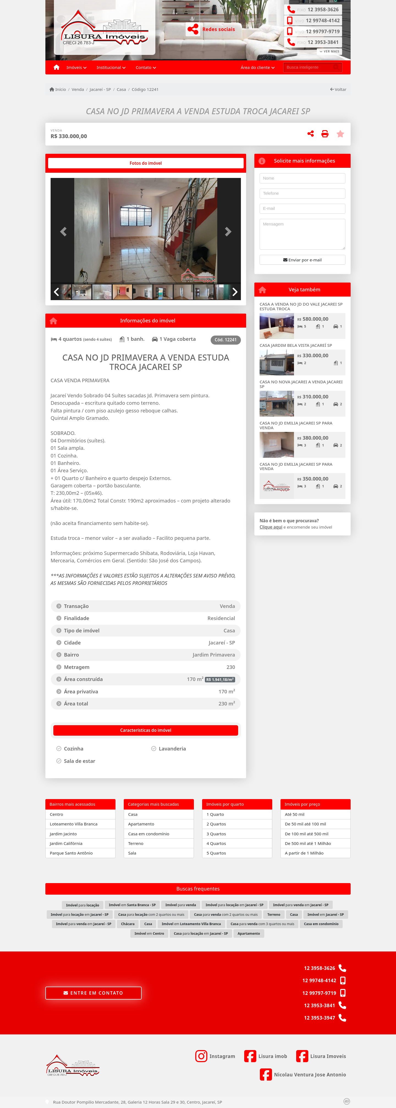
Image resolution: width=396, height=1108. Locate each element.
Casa (121, 89)
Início (58, 89)
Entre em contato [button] (93, 993)
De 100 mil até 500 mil (306, 833)
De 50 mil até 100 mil (305, 824)
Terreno (135, 843)
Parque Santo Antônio (71, 853)
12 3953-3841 (323, 42)
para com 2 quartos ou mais (151, 914)
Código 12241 (145, 89)
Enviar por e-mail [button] (302, 260)
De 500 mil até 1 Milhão (308, 843)
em (132, 905)
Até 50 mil (294, 814)
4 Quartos (216, 843)
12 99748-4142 (323, 20)
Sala (132, 853)
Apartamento (141, 824)
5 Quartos (216, 853)
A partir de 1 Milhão (304, 853)
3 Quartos (216, 833)
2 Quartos (216, 824)
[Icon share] (215, 1056)
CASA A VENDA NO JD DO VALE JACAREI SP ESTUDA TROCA (301, 306)
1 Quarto (215, 814)
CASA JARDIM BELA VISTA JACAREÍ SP (296, 345)
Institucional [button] (109, 67)
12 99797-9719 (323, 31)
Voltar (338, 89)
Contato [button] (144, 67)
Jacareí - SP (100, 89)
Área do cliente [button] (255, 67)
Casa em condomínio (148, 833)
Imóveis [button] (74, 67)
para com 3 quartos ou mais (263, 924)
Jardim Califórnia (66, 843)
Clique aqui (271, 527)
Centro (56, 814)
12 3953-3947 (319, 1018)
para (82, 905)
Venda (78, 89)
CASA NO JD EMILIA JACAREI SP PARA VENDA (296, 425)
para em (234, 905)
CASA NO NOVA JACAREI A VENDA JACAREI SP (301, 384)
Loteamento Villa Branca (73, 824)
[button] (65, 231)
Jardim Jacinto (63, 833)
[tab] (68, 163)
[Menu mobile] (56, 67)
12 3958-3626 (323, 9)
